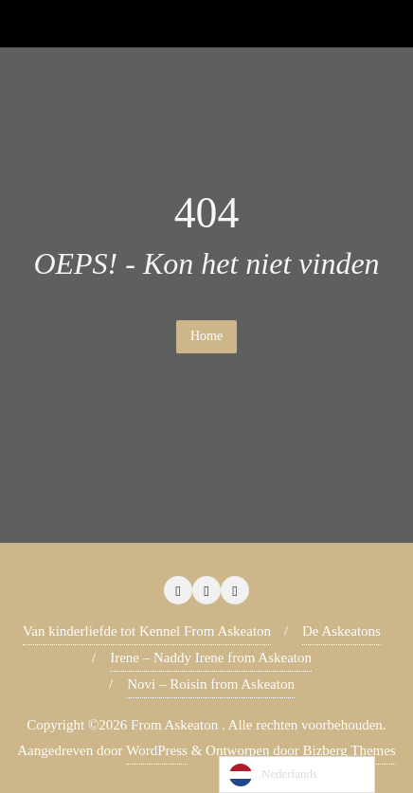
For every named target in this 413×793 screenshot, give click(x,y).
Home (206, 336)
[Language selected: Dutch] (297, 774)
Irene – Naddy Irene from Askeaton (211, 657)
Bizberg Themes (349, 750)
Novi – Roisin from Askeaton (211, 684)
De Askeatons (341, 631)
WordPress (157, 750)
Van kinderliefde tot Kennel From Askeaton (147, 631)
